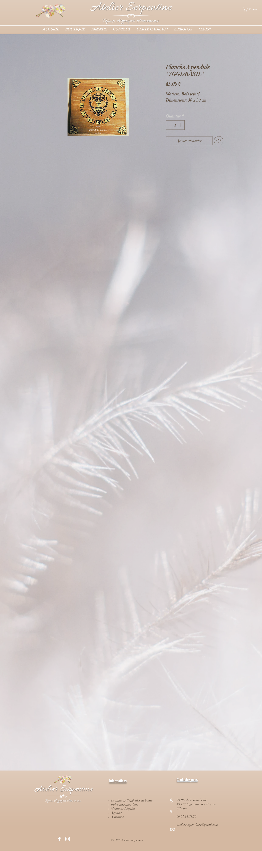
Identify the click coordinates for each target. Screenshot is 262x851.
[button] (252, 9)
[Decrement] (169, 125)
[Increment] (180, 125)
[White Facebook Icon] (59, 839)
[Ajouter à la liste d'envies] (218, 140)
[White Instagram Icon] (67, 839)
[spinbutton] (175, 125)
